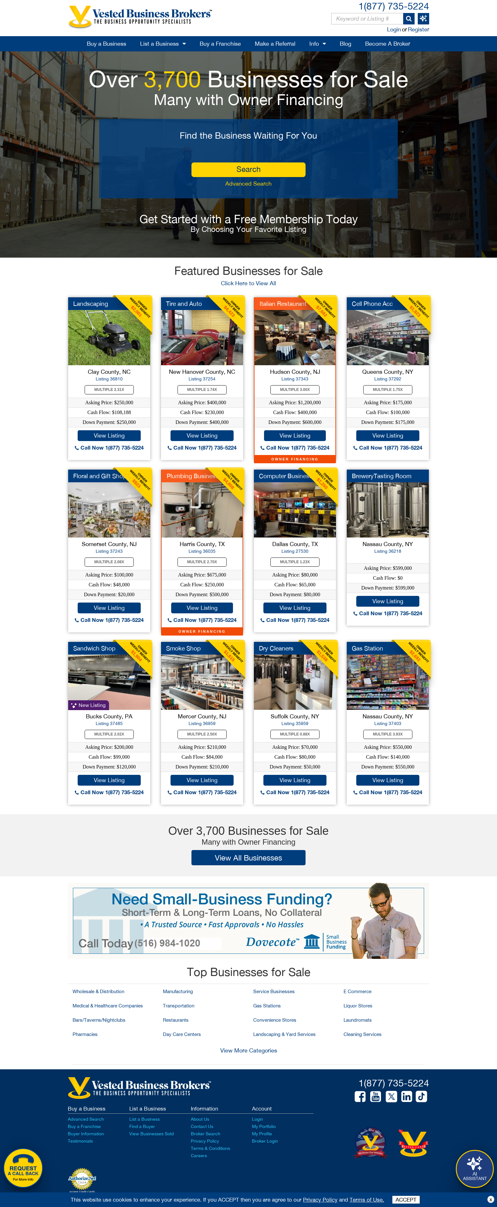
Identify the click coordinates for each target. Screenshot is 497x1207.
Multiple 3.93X (388, 734)
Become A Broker (387, 43)
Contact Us (202, 1126)
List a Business (159, 43)
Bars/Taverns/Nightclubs (99, 1020)
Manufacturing (178, 991)
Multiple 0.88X (295, 734)
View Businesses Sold (151, 1133)
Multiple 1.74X (202, 389)
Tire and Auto (184, 303)
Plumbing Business (193, 475)
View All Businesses (248, 857)
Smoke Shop (183, 648)
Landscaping (90, 303)
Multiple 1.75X (388, 389)
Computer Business (286, 475)
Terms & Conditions (210, 1148)
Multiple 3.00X (295, 389)
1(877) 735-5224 (393, 6)
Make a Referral (275, 43)
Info (314, 43)
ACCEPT (406, 1200)
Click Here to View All (248, 283)
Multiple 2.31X (109, 389)
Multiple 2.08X (109, 562)
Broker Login (265, 1141)
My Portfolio (264, 1126)
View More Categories (248, 1050)
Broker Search (205, 1133)
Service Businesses (274, 991)
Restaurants (176, 1020)
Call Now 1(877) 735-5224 (109, 447)
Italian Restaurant (283, 303)
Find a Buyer (142, 1126)
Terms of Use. (367, 1200)
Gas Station (367, 648)
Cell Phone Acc (372, 303)
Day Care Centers (182, 1034)
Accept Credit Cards (82, 1191)
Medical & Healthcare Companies (108, 1005)
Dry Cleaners (276, 648)
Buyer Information (86, 1133)
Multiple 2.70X (202, 562)
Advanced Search (248, 183)
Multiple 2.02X (109, 734)
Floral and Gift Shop (99, 475)
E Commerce (357, 991)
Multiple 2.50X (202, 734)
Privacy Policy (205, 1141)
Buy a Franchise (220, 43)
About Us (200, 1119)
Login (394, 29)
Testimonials (80, 1141)
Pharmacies (85, 1034)
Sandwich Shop (94, 648)
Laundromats (358, 1020)
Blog (345, 43)
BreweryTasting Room (381, 475)
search (248, 169)
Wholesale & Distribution (98, 991)
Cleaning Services (363, 1034)
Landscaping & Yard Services (284, 1034)
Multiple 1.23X (295, 562)
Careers (199, 1155)
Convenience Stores (274, 1020)
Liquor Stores (358, 1005)
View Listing (109, 435)
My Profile (262, 1133)
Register (418, 29)
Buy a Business (106, 43)
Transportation (178, 1005)
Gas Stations (267, 1005)
